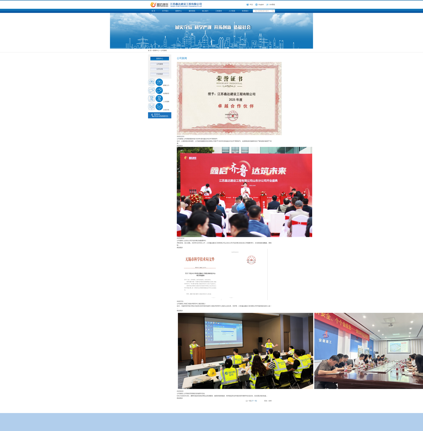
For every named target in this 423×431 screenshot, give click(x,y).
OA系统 (272, 4)
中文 (251, 4)
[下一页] (254, 401)
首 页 (153, 11)
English (261, 4)
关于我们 (165, 11)
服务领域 (192, 11)
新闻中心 (178, 11)
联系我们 (245, 11)
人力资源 (232, 11)
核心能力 (205, 11)
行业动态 (160, 74)
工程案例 (218, 11)
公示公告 (160, 69)
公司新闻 (164, 50)
